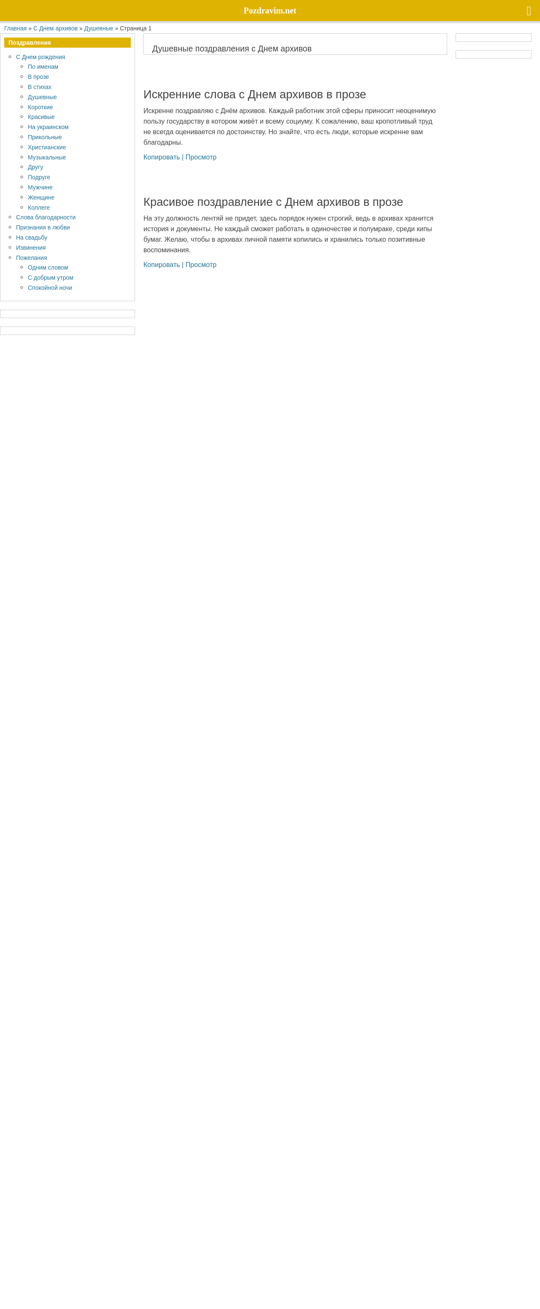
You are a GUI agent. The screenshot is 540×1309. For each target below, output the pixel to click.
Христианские (47, 147)
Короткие (40, 107)
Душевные (42, 97)
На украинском (48, 127)
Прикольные (45, 137)
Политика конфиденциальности (55, 1287)
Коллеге (39, 207)
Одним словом (48, 267)
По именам (43, 66)
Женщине (41, 197)
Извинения (31, 247)
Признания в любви (43, 227)
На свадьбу (31, 237)
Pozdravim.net (129, 1267)
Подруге (39, 177)
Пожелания (31, 258)
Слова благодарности (46, 217)
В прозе (38, 77)
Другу (35, 167)
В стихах (39, 87)
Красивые (41, 117)
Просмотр (201, 157)
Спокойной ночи (50, 287)
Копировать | (164, 157)
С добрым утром (50, 277)
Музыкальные (47, 157)
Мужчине (40, 187)
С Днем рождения (40, 57)
